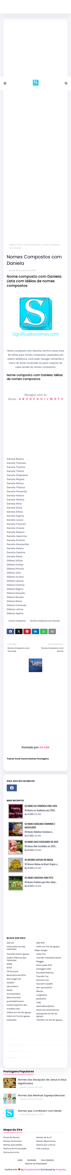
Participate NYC (44, 965)
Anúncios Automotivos (47, 1010)
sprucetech (12, 986)
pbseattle (41, 998)
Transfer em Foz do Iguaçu (49, 1020)
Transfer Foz (42, 976)
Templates (61, 1169)
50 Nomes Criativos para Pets (39, 877)
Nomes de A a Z (44, 1137)
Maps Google (41, 950)
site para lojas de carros (8, 1051)
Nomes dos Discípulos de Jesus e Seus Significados (42, 1081)
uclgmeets (41, 995)
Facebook (31, 1160)
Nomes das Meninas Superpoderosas (41, 1095)
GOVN (9, 964)
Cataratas (11, 1020)
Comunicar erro (11, 1152)
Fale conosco (42, 1148)
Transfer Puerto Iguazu (18, 954)
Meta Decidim (14, 997)
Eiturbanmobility (45, 972)
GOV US (10, 942)
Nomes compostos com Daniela (45, 621)
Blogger (40, 961)
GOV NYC (40, 942)
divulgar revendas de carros (10, 1051)
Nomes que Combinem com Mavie (40, 1111)
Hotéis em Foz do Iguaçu (19, 1012)
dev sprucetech (44, 987)
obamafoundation (45, 1006)
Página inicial (15, 245)
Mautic (39, 991)
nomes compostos (32, 245)
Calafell (10, 982)
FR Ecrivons (13, 971)
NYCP (9, 967)
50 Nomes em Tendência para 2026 (41, 806)
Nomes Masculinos (46, 1141)
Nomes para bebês (12, 1145)
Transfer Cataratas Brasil (48, 957)
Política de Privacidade (14, 1148)
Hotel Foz (41, 954)
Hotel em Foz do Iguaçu (48, 946)
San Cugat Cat (14, 979)
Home (19, 1160)
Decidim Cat (42, 980)
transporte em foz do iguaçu (46, 1014)
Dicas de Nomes (11, 1137)
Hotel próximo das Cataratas (16, 947)
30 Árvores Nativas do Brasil (39, 859)
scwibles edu (13, 1008)
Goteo (9, 990)
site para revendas (15, 1051)
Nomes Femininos (12, 1141)
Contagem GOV (43, 969)
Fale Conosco (47, 1160)
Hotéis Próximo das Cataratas (16, 958)
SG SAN (44, 747)
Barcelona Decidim (16, 975)
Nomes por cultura (45, 1145)
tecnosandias (14, 993)
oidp (38, 1002)
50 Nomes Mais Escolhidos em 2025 (41, 841)
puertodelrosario (15, 1001)
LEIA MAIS (37, 814)
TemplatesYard (31, 1169)
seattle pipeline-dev (17, 1005)
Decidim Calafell (44, 983)
